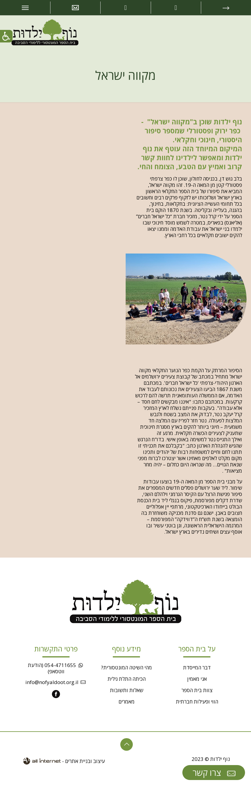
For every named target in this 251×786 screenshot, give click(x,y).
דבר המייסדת (197, 667)
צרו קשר (215, 773)
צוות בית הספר (196, 690)
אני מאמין (197, 678)
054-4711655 (60, 665)
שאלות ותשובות (126, 690)
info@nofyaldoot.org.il (51, 682)
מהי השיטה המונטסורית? (126, 667)
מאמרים (126, 701)
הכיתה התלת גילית (126, 678)
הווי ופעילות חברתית (197, 701)
